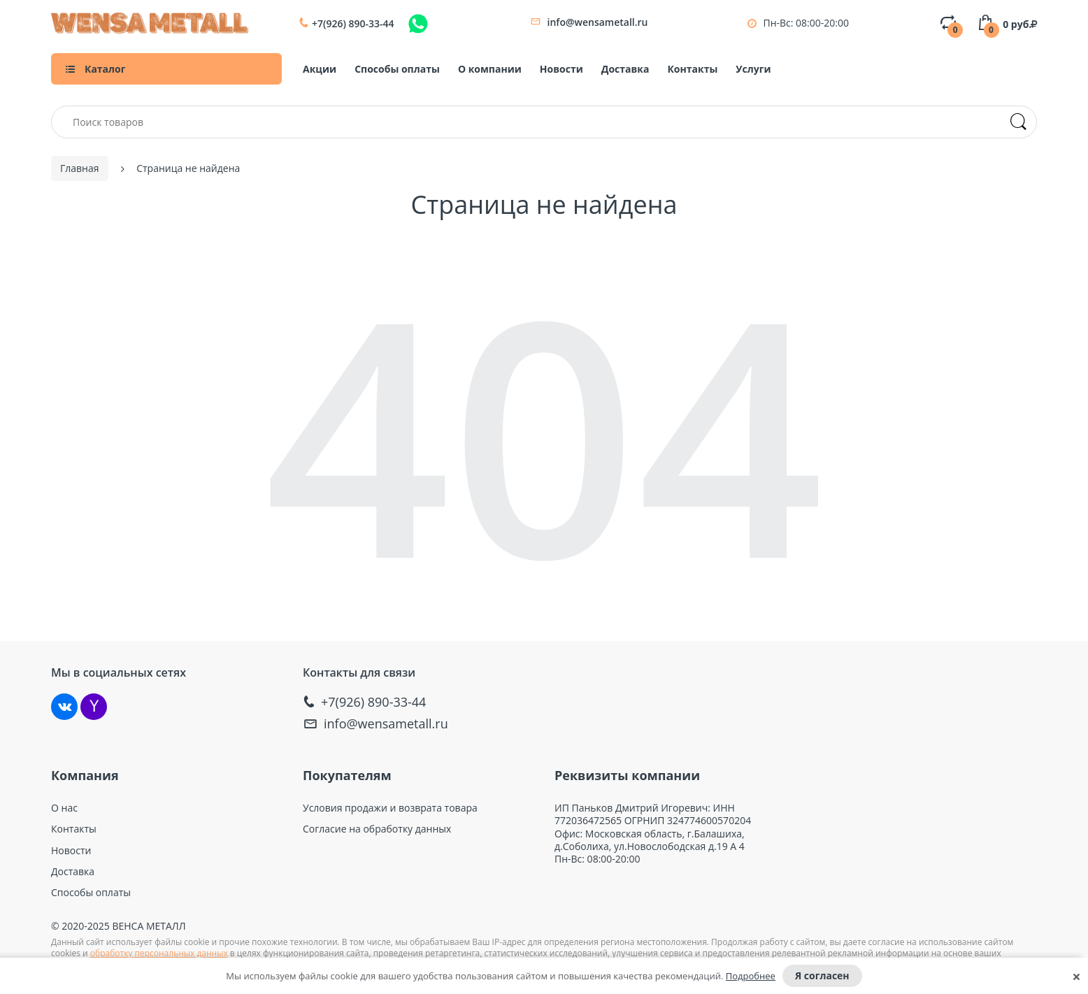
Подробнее (750, 976)
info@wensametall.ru (597, 22)
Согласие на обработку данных (377, 829)
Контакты (692, 68)
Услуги (753, 68)
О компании (490, 68)
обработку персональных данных (159, 953)
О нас (64, 808)
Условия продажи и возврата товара (390, 808)
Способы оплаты (397, 68)
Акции (319, 68)
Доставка (625, 68)
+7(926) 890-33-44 (353, 23)
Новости (561, 68)
